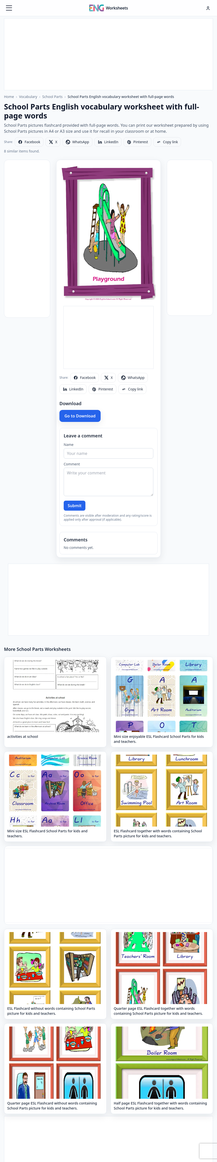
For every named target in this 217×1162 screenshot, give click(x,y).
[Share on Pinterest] (137, 142)
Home (9, 96)
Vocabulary (28, 96)
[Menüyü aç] (9, 7)
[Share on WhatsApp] (77, 142)
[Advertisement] (108, 53)
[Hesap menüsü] (208, 8)
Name (68, 444)
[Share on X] (52, 142)
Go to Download (80, 416)
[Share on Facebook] (29, 142)
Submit (74, 505)
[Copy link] (167, 142)
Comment (72, 464)
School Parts (52, 96)
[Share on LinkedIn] (108, 142)
